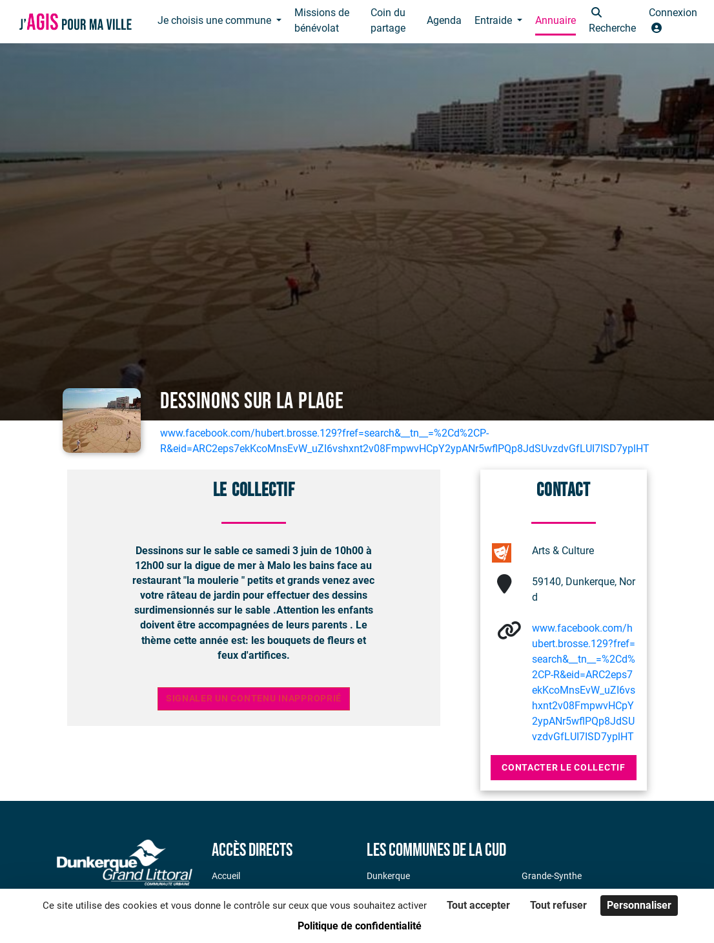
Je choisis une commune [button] (216, 20)
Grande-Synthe (552, 876)
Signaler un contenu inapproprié (254, 698)
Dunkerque (388, 876)
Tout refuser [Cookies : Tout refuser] (558, 905)
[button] (612, 21)
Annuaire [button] (555, 20)
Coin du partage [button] (388, 20)
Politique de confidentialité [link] (360, 926)
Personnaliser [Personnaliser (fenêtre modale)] (639, 905)
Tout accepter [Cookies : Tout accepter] (478, 905)
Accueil (226, 876)
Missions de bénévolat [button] (321, 20)
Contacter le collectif (563, 767)
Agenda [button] (444, 20)
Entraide (494, 20)
